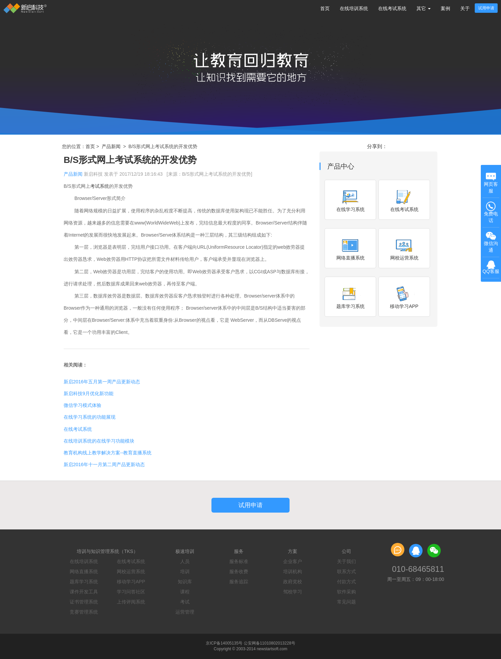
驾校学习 (292, 591)
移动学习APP (131, 581)
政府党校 (292, 581)
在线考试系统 (392, 8)
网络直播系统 (84, 571)
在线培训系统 (354, 8)
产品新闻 (111, 146)
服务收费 (238, 571)
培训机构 (292, 571)
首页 (325, 8)
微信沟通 (491, 242)
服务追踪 (238, 581)
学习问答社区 (131, 591)
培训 (185, 571)
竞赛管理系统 (84, 612)
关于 (465, 8)
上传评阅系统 (131, 601)
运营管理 (184, 612)
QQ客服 (490, 267)
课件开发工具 (84, 591)
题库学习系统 (84, 581)
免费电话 (491, 212)
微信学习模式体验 (82, 405)
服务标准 (238, 561)
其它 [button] (423, 8)
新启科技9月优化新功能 (88, 393)
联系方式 (346, 571)
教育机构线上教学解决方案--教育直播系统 (108, 452)
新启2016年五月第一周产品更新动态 (102, 381)
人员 (185, 561)
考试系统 (99, 186)
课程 (185, 591)
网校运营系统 (131, 571)
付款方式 (346, 581)
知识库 (185, 581)
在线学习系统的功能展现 (89, 417)
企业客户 (292, 561)
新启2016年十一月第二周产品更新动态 (104, 464)
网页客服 (491, 183)
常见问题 (346, 601)
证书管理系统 (84, 601)
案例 (445, 8)
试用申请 (486, 8)
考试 (185, 601)
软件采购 (346, 591)
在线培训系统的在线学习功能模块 (99, 441)
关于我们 (346, 561)
